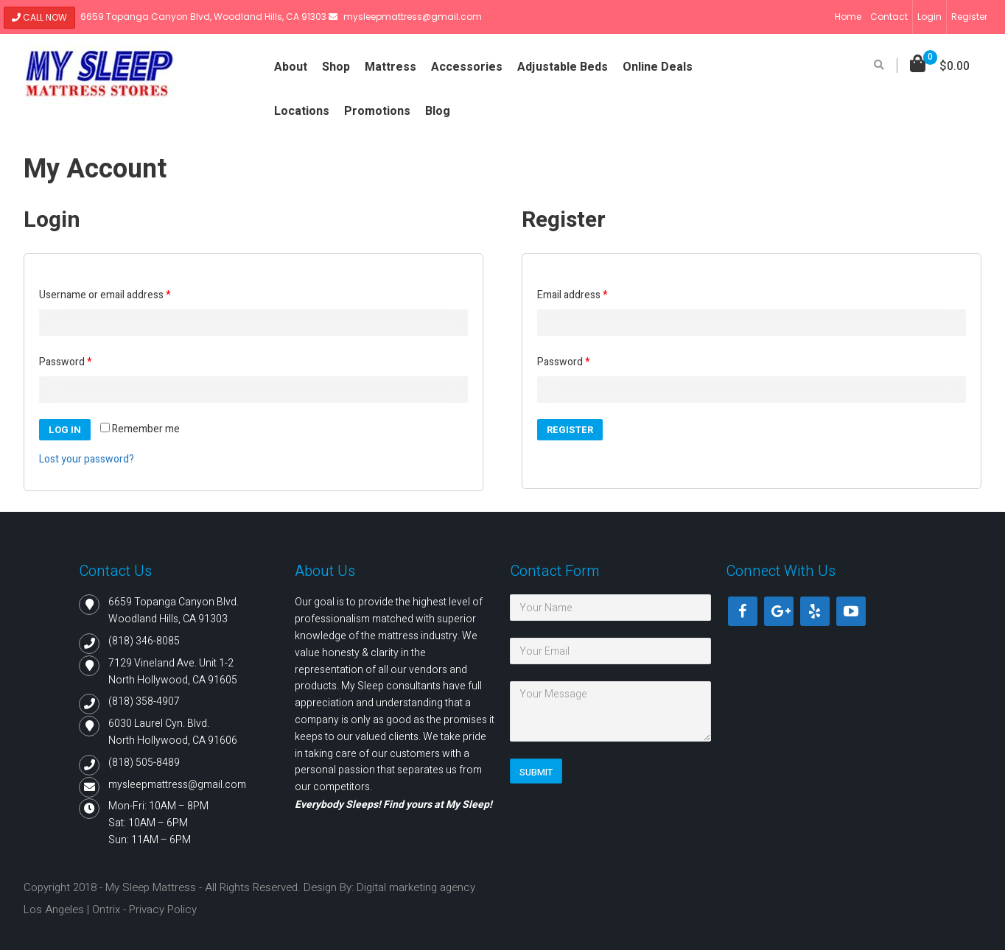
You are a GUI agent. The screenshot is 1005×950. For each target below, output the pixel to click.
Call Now (39, 17)
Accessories (466, 67)
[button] (940, 67)
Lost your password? (86, 459)
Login (929, 16)
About (290, 67)
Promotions (377, 111)
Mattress (390, 67)
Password (65, 362)
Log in (65, 430)
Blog (437, 111)
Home (848, 16)
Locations (301, 111)
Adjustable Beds (562, 67)
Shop (336, 67)
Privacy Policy (163, 909)
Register (969, 16)
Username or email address (104, 295)
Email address (572, 295)
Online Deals (658, 67)
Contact (889, 16)
